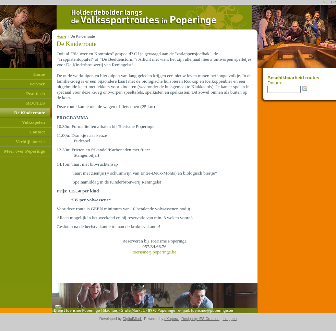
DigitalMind (132, 319)
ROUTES (35, 103)
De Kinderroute (29, 112)
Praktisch (35, 93)
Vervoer (37, 83)
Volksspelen (33, 122)
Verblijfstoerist (30, 141)
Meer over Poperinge (24, 151)
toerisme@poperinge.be (154, 252)
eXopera (171, 319)
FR (333, 2)
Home (39, 74)
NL (325, 2)
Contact (37, 131)
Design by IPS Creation (200, 319)
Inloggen (230, 319)
